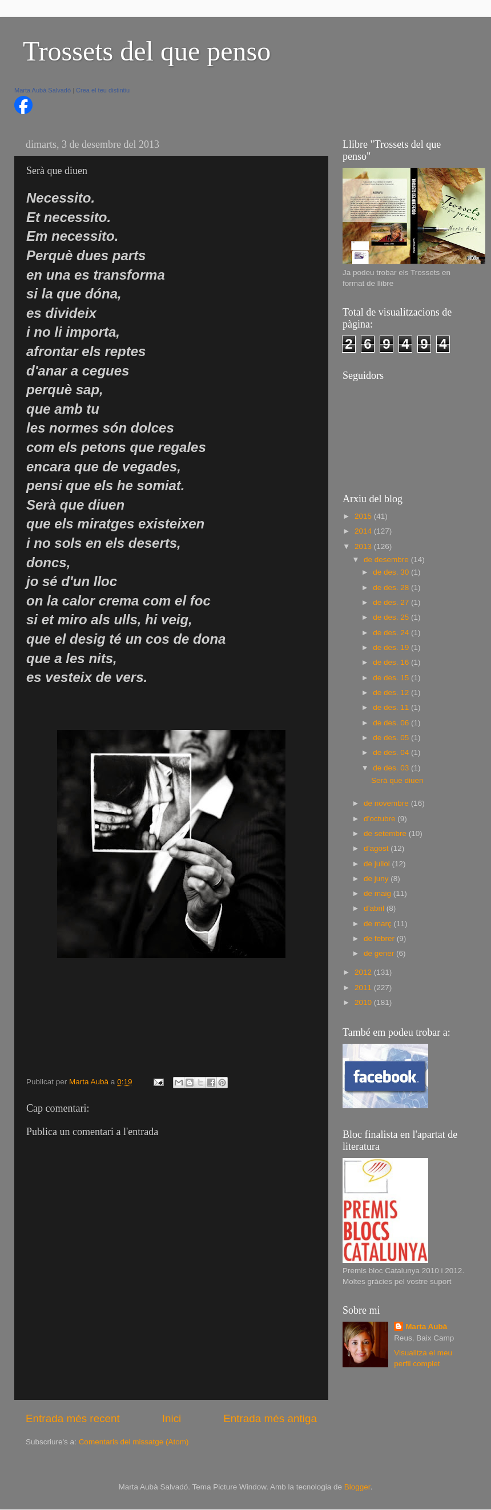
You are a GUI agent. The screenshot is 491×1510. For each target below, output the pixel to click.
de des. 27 (392, 602)
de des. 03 (392, 768)
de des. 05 (392, 737)
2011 (364, 987)
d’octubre (380, 818)
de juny (377, 878)
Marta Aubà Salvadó (42, 90)
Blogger (357, 1487)
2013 (364, 546)
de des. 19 (392, 647)
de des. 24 (392, 632)
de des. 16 (392, 662)
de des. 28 (392, 587)
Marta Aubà (426, 1326)
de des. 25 (392, 617)
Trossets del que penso (147, 51)
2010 (364, 1002)
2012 (364, 972)
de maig (378, 893)
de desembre (387, 559)
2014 (364, 531)
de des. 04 (392, 752)
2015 (364, 516)
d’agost (377, 848)
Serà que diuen (397, 780)
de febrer (380, 938)
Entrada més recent (73, 1418)
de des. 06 (392, 722)
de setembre (386, 833)
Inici (172, 1418)
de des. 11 (392, 707)
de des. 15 (392, 677)
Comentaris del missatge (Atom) (134, 1442)
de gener (380, 953)
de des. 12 (392, 692)
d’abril (375, 908)
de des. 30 (392, 572)
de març (379, 923)
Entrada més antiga (270, 1418)
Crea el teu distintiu (103, 90)
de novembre (387, 803)
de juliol (378, 863)
